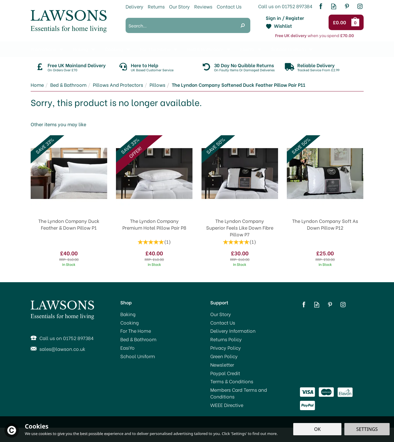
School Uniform (137, 356)
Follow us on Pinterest (346, 6)
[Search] (180, 25)
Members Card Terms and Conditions (238, 393)
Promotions (43, 49)
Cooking (129, 322)
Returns (156, 6)
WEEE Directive (226, 405)
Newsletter (222, 364)
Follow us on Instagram (360, 6)
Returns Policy (226, 339)
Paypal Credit (225, 373)
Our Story (220, 314)
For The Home (135, 330)
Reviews (203, 6)
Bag (356, 22)
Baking (128, 314)
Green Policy (224, 356)
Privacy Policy (225, 347)
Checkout (340, 22)
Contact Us (222, 322)
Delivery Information (233, 330)
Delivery (134, 6)
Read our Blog (333, 6)
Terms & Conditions (231, 381)
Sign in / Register (285, 18)
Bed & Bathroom (138, 339)
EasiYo (127, 347)
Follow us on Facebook (320, 6)
